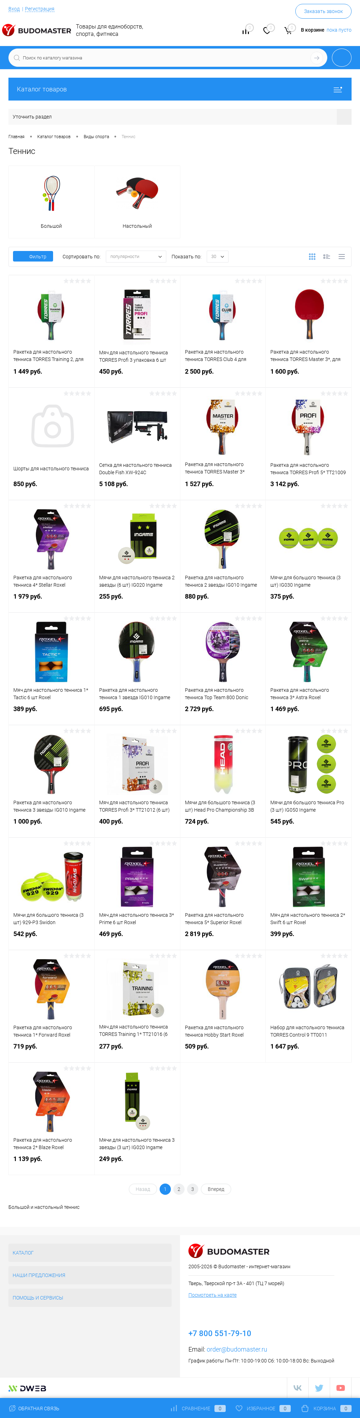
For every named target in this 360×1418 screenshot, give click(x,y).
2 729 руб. (223, 713)
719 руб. (51, 1051)
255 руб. (137, 601)
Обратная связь (33, 1408)
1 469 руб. (308, 713)
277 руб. (137, 1051)
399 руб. (308, 938)
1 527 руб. (223, 488)
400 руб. (137, 826)
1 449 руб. (51, 376)
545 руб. (308, 826)
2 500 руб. (223, 376)
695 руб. (137, 713)
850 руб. (51, 488)
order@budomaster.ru (237, 1349)
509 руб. (223, 1051)
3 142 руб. (308, 488)
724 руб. (223, 826)
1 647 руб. (308, 1051)
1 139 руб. (51, 1163)
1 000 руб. (51, 826)
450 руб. (137, 376)
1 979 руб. (51, 601)
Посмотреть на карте (212, 1295)
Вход (14, 9)
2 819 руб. (223, 938)
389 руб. (51, 713)
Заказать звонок (323, 11)
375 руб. (308, 601)
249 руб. (137, 1163)
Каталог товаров (180, 89)
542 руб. (51, 938)
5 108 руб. (137, 488)
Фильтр (33, 256)
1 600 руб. (308, 376)
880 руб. (223, 601)
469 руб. (137, 938)
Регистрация (39, 9)
